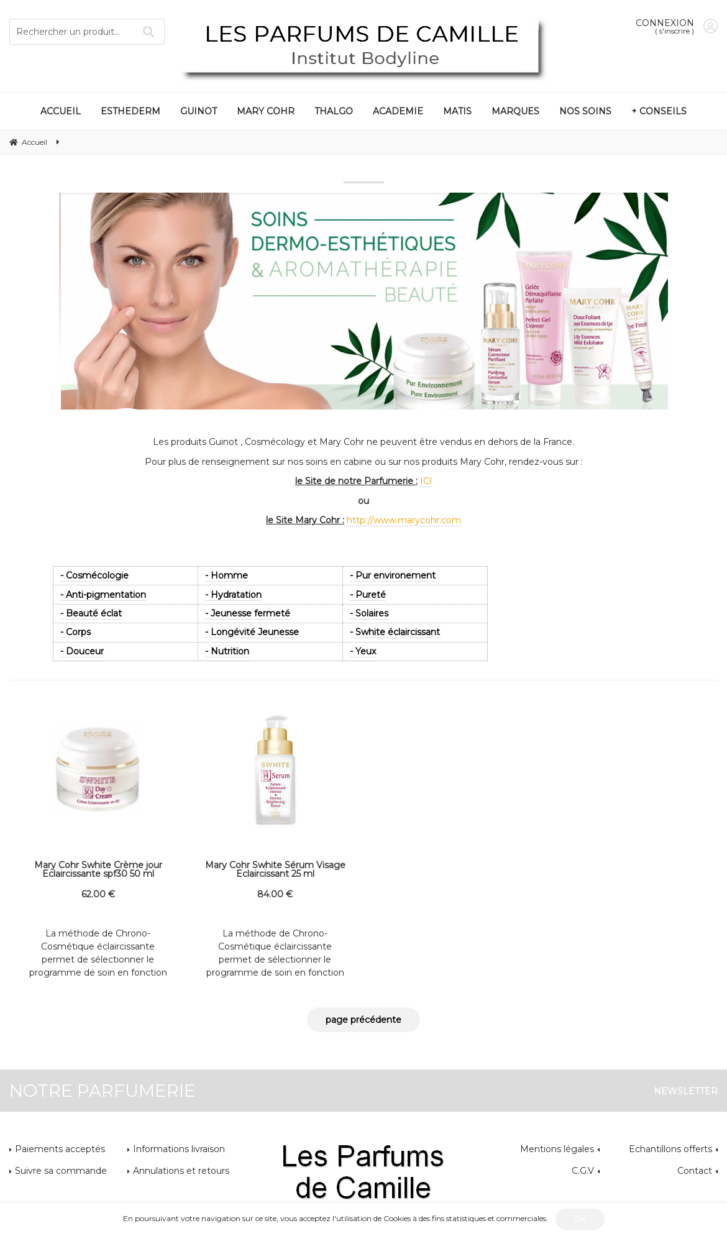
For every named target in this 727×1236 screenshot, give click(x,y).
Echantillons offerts (670, 1149)
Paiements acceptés (60, 1149)
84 (275, 894)
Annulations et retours (181, 1170)
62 (98, 894)
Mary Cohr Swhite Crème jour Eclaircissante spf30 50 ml (98, 870)
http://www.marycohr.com (402, 520)
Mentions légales (557, 1149)
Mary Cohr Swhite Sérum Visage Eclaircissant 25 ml (275, 870)
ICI (426, 481)
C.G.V (583, 1170)
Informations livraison (179, 1149)
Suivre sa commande (61, 1170)
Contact (694, 1170)
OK (580, 1219)
